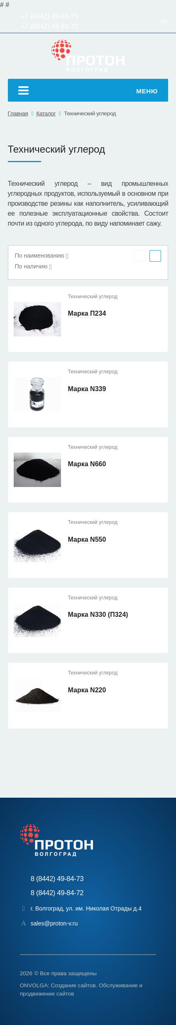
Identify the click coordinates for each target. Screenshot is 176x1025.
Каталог (46, 113)
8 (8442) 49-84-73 (57, 879)
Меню (88, 91)
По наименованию (39, 255)
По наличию (31, 266)
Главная (18, 113)
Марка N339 (87, 388)
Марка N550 (87, 539)
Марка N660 (87, 463)
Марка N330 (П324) (98, 614)
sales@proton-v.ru (54, 923)
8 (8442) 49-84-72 (57, 893)
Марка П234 (87, 313)
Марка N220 (87, 690)
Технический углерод (90, 113)
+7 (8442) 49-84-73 (49, 16)
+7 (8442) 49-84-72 (49, 26)
